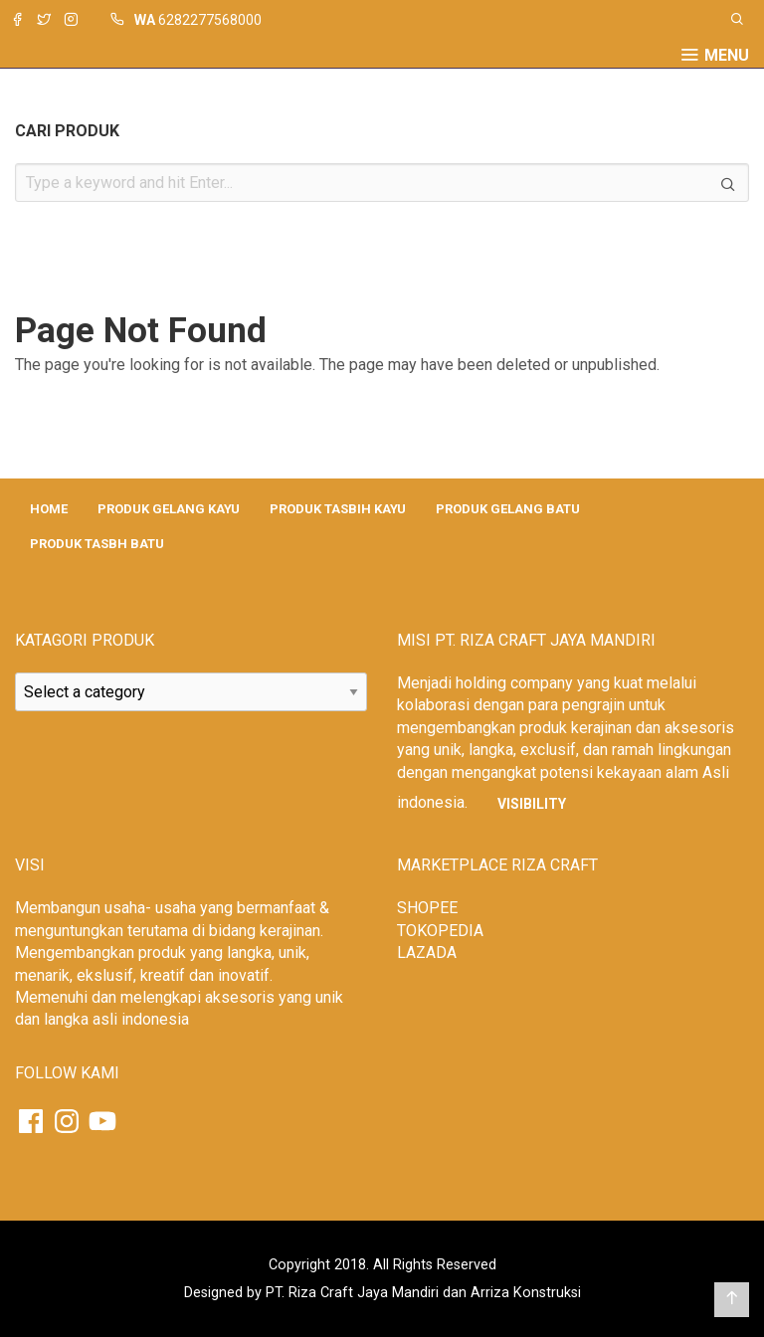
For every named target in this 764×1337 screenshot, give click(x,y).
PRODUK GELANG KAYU (168, 508)
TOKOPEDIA (440, 930)
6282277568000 (210, 20)
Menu (726, 56)
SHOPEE (427, 907)
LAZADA (427, 952)
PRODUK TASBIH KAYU (338, 508)
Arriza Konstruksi (526, 1292)
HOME (49, 508)
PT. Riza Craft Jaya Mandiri (352, 1292)
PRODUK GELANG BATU (508, 508)
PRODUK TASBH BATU (97, 543)
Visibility (531, 804)
